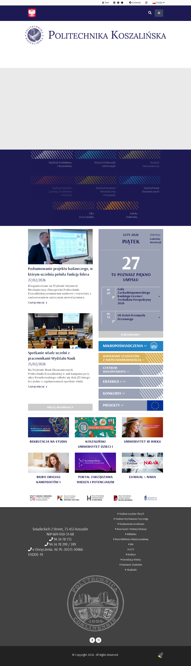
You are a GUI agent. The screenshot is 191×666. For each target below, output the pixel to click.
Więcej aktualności (60, 407)
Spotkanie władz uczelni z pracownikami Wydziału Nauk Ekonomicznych (51, 358)
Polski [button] (159, 2)
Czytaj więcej (37, 302)
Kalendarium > (131, 334)
